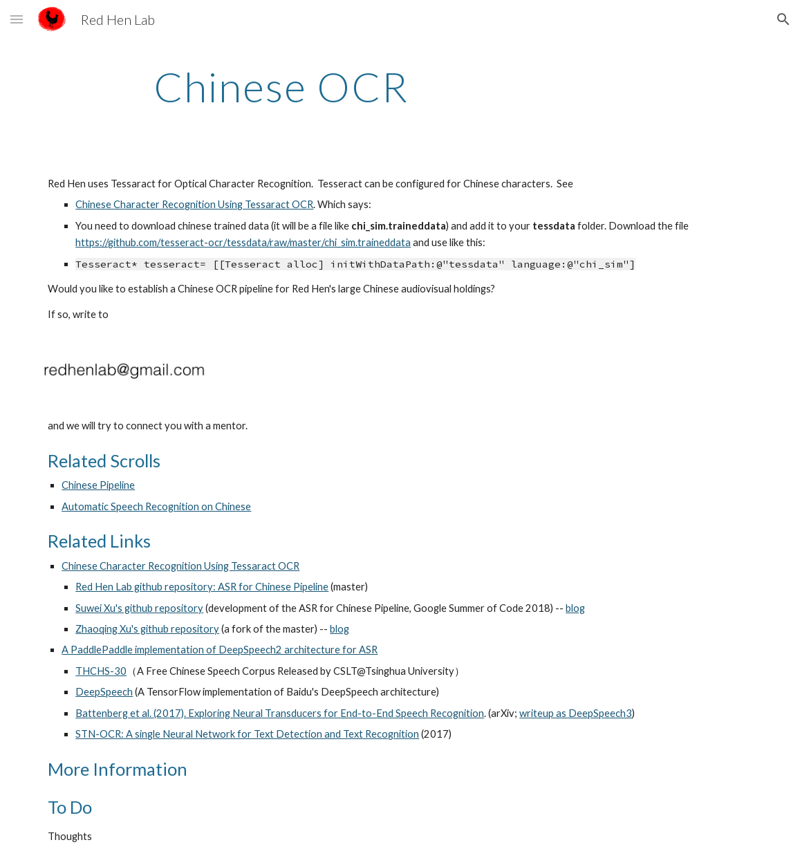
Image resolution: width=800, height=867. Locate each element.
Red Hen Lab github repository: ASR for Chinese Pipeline (201, 587)
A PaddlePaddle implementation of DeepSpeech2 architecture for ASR (220, 649)
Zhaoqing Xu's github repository (147, 629)
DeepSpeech (104, 692)
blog (575, 608)
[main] (280, 86)
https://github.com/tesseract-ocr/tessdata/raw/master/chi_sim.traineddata (243, 242)
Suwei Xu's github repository (139, 608)
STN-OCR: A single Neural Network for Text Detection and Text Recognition (247, 734)
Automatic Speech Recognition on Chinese (156, 506)
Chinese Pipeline (98, 485)
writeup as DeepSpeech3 (575, 713)
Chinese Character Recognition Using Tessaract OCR (194, 204)
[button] (16, 19)
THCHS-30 (101, 671)
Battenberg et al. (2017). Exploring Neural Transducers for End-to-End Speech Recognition (279, 713)
